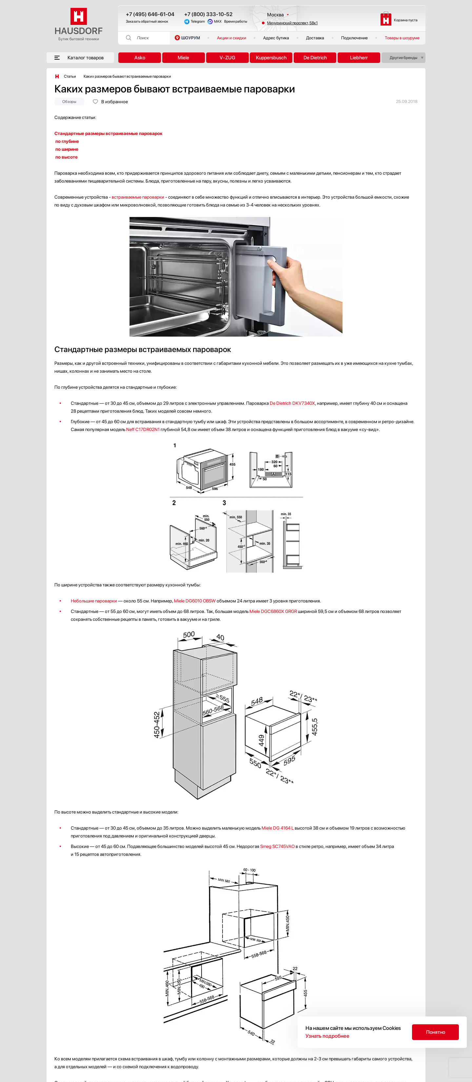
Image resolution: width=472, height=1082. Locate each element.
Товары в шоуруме (402, 37)
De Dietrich (315, 58)
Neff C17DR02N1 (143, 429)
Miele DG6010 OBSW (195, 600)
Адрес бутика (276, 37)
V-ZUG (227, 58)
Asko (139, 58)
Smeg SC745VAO (277, 846)
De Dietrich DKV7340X (292, 403)
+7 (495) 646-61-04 (150, 14)
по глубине (67, 141)
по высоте (66, 157)
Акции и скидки (231, 37)
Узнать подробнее (327, 1036)
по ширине (66, 149)
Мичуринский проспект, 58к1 (292, 23)
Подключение (354, 37)
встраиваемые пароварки (138, 197)
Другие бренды (403, 57)
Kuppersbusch (271, 58)
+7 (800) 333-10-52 (208, 14)
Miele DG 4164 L (278, 828)
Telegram (198, 21)
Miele (183, 58)
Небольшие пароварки (94, 600)
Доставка (315, 37)
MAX (218, 21)
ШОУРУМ (190, 37)
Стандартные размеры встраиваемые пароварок (108, 133)
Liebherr (359, 58)
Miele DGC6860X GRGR (273, 611)
